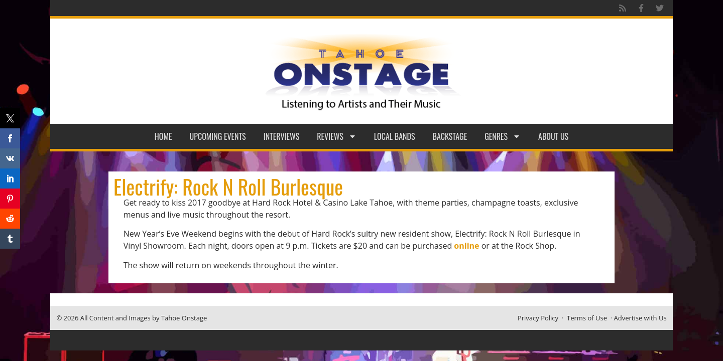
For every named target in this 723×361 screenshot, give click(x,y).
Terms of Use (587, 317)
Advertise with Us (640, 317)
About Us (553, 136)
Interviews (282, 136)
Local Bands (394, 136)
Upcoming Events (218, 136)
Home (163, 136)
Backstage (450, 136)
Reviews (336, 136)
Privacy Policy (538, 317)
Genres (503, 136)
